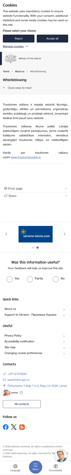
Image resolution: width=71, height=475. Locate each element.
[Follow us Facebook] (6, 427)
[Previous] (6, 234)
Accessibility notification (19, 341)
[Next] (65, 234)
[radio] (13, 278)
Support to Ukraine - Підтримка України (30, 314)
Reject (19, 38)
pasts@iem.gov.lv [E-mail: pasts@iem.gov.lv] (18, 380)
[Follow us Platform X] (14, 427)
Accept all (52, 38)
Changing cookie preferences (23, 353)
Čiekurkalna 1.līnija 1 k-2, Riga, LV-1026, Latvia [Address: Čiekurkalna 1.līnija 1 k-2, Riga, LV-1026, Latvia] (37, 386)
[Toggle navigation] (35, 467)
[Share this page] (35, 195)
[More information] (21, 392)
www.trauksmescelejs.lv (26, 157)
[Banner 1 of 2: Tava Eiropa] (35, 234)
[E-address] (10, 393)
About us (10, 309)
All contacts (22, 404)
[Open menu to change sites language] (15, 468)
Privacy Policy (13, 335)
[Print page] (35, 188)
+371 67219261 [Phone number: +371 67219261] (17, 374)
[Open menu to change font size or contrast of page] (55, 468)
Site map (10, 347)
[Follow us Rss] (22, 427)
